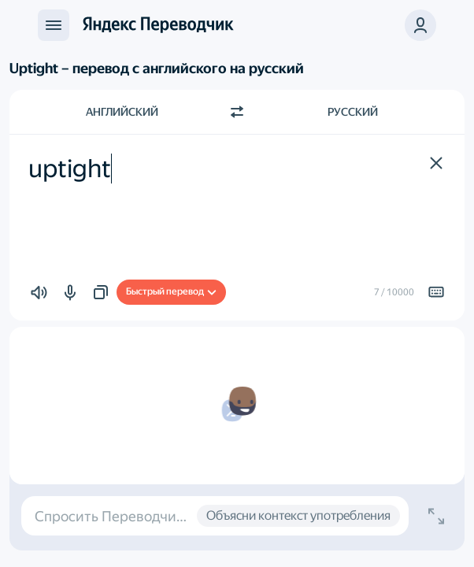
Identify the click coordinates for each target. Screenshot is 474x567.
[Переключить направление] (237, 111)
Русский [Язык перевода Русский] (353, 112)
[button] (420, 25)
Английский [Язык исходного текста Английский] (122, 112)
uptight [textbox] (69, 168)
